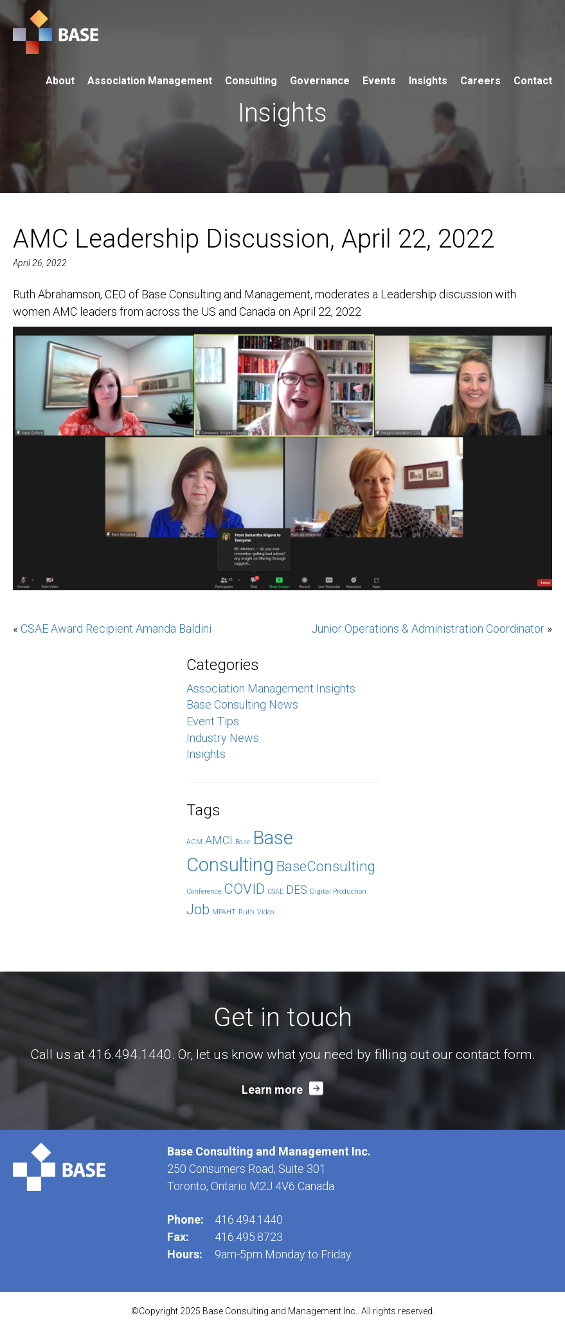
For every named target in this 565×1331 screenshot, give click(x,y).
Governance (320, 81)
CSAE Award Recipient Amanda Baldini (116, 628)
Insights (428, 81)
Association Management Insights (270, 688)
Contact (533, 81)
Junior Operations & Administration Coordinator (427, 628)
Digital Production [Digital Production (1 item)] (338, 891)
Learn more (272, 1089)
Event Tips (212, 721)
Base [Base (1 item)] (242, 842)
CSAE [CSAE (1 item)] (275, 891)
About (60, 81)
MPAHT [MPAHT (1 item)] (224, 912)
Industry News (222, 738)
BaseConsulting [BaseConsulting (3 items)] (325, 866)
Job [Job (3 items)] (198, 909)
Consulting (251, 81)
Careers (480, 81)
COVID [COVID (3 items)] (244, 888)
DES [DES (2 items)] (296, 889)
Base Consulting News (242, 704)
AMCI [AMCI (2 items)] (219, 840)
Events (379, 81)
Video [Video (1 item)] (265, 912)
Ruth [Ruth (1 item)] (246, 912)
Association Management (149, 81)
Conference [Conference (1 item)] (203, 891)
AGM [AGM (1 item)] (194, 842)
